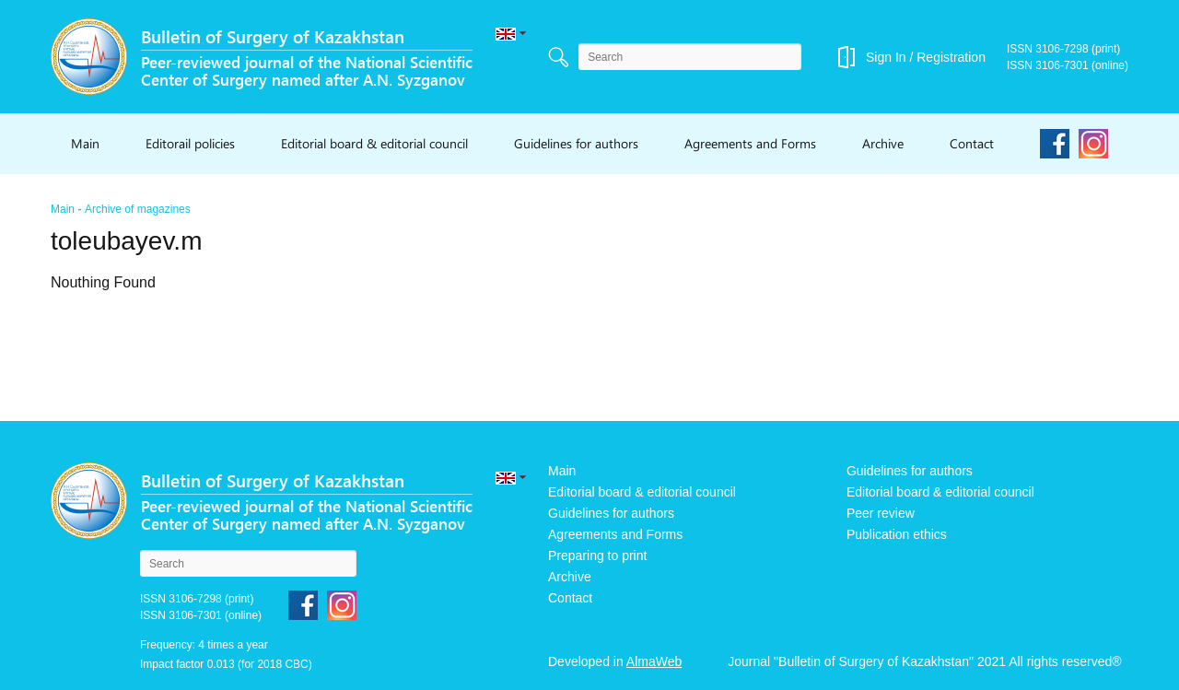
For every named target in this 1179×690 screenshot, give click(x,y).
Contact (972, 143)
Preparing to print (597, 555)
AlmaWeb (654, 661)
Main (85, 143)
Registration (951, 57)
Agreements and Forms (750, 143)
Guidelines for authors (576, 143)
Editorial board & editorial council (374, 143)
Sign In (886, 57)
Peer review (880, 513)
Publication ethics (896, 534)
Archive (883, 143)
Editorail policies (190, 143)
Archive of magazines (138, 209)
